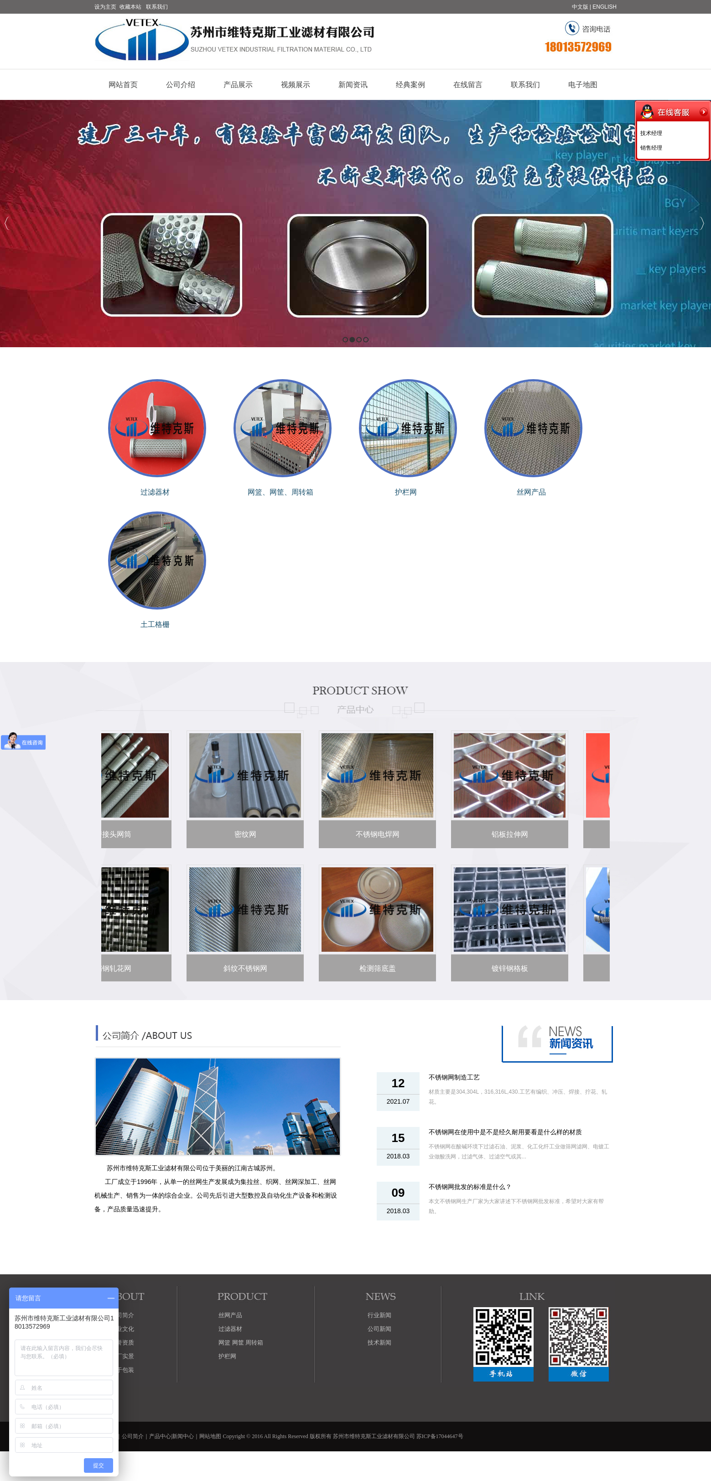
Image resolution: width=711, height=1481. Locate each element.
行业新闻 (379, 1315)
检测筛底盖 (375, 968)
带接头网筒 (111, 834)
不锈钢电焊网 (375, 834)
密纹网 (243, 834)
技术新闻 (379, 1342)
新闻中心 (183, 1436)
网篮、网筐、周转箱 (280, 492)
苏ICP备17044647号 (439, 1436)
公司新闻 (379, 1328)
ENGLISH (604, 7)
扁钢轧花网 (111, 968)
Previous (7, 223)
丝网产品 (531, 492)
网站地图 (210, 1436)
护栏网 (406, 492)
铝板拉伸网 (507, 834)
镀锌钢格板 (507, 968)
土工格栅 (155, 624)
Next (701, 223)
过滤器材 (155, 492)
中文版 (580, 7)
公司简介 (133, 1436)
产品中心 (160, 1436)
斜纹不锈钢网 (243, 968)
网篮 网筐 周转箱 (240, 1342)
